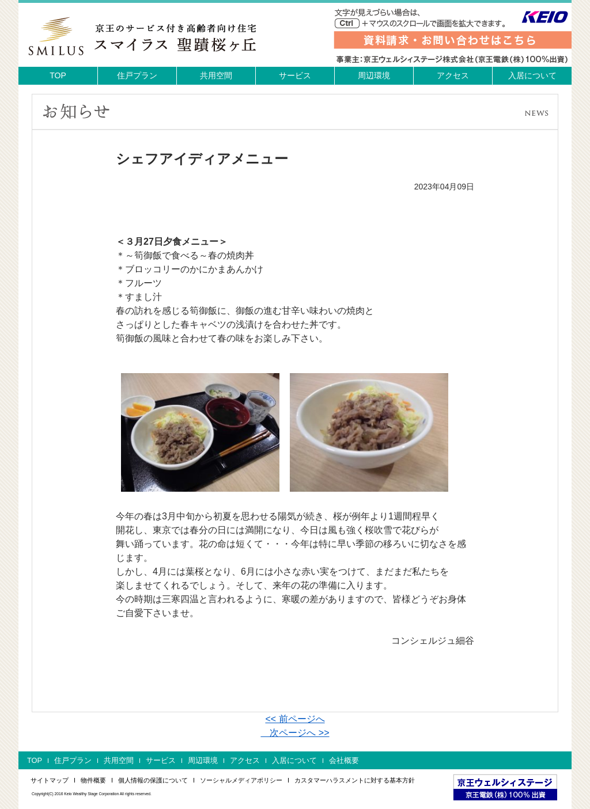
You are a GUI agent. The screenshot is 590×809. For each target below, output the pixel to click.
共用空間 (216, 75)
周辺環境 (374, 75)
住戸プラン (137, 75)
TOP (58, 75)
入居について (532, 75)
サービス (295, 75)
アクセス (453, 75)
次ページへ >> (294, 733)
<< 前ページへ (294, 719)
